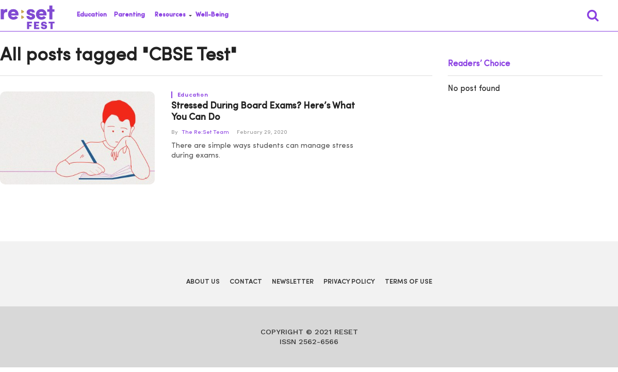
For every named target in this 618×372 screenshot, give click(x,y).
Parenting (129, 15)
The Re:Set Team (205, 132)
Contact (246, 281)
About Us (203, 281)
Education (92, 15)
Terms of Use (408, 281)
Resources (170, 15)
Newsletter (293, 281)
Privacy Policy (349, 281)
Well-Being (212, 15)
